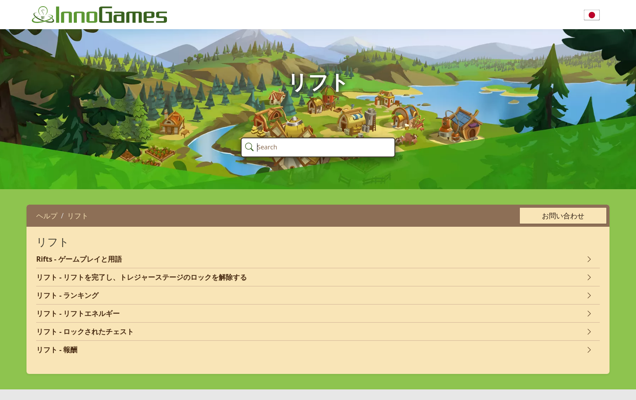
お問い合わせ (563, 216)
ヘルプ (46, 216)
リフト (77, 216)
